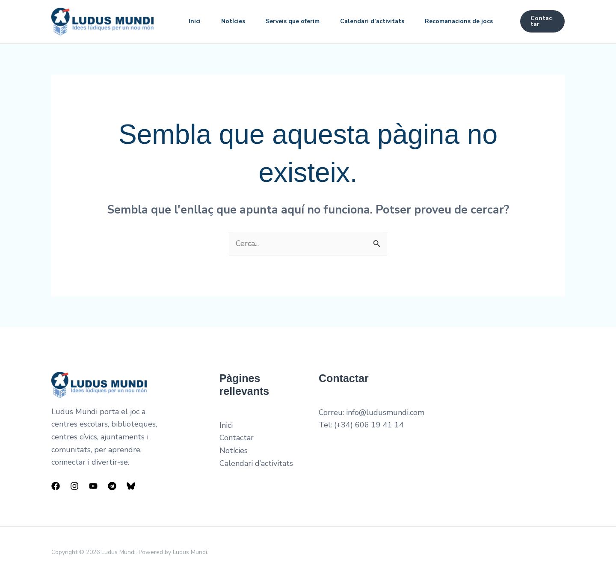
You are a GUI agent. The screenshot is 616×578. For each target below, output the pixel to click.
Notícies (233, 21)
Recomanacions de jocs (459, 21)
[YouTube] (93, 486)
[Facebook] (55, 486)
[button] (542, 21)
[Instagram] (74, 486)
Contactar (236, 438)
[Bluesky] (131, 486)
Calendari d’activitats (372, 21)
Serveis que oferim (293, 21)
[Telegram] (112, 486)
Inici (195, 21)
